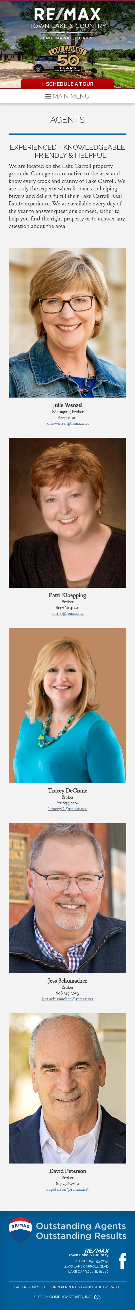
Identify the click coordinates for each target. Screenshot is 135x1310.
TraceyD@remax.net (67, 809)
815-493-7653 (98, 1261)
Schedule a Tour (67, 84)
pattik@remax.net (67, 613)
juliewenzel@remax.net (67, 423)
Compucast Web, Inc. (70, 1297)
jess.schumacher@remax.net (68, 999)
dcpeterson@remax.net (67, 1189)
